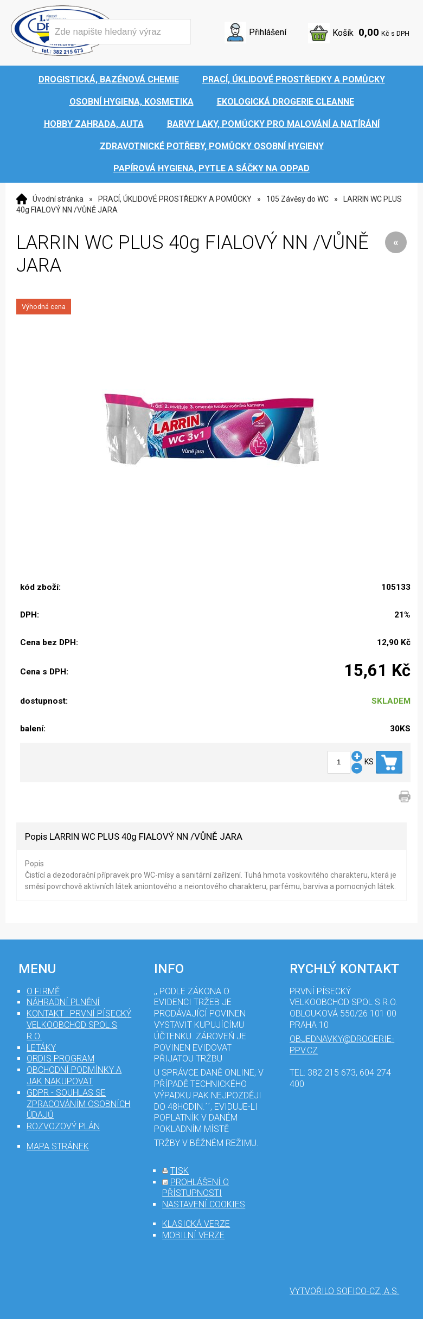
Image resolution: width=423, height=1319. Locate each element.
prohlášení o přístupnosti (195, 1188)
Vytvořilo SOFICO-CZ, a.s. (344, 1291)
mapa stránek (58, 1146)
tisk (179, 1171)
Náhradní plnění (63, 1002)
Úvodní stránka (58, 199)
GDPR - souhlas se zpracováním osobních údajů (78, 1104)
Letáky (41, 1048)
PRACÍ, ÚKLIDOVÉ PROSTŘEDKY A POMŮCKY (175, 199)
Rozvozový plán (63, 1126)
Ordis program (60, 1058)
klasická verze (196, 1224)
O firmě (43, 991)
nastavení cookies (203, 1204)
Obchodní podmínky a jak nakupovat (74, 1075)
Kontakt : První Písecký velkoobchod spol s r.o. (79, 1024)
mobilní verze (193, 1235)
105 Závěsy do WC (297, 199)
